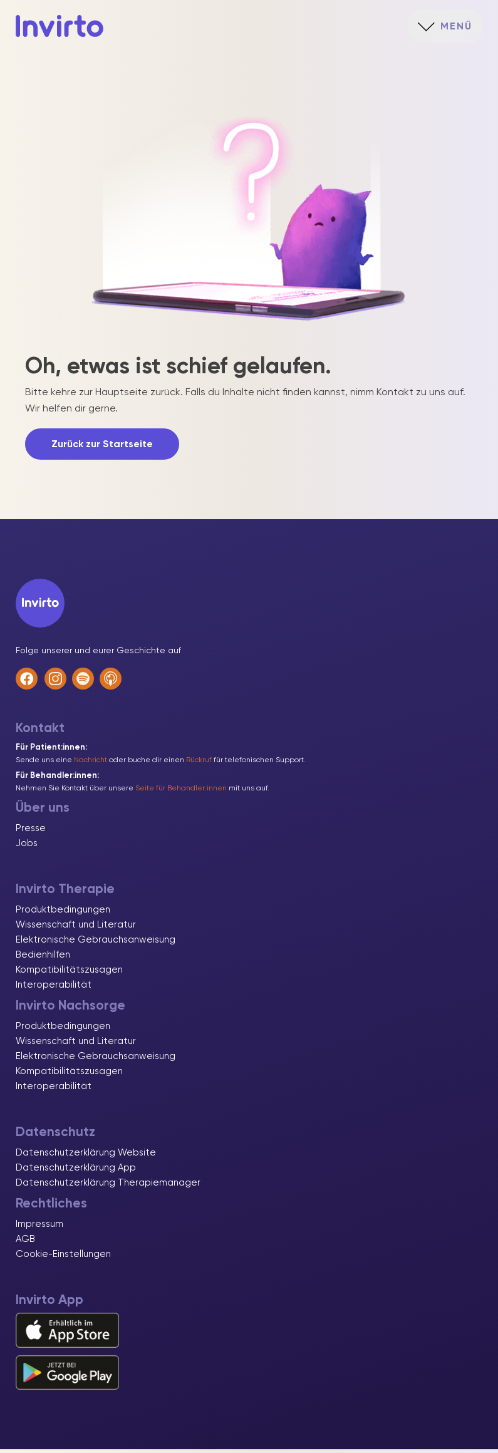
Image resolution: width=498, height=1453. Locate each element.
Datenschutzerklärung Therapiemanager (108, 1186)
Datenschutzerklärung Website (86, 1156)
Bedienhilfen (43, 958)
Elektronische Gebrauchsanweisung (95, 943)
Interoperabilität (53, 988)
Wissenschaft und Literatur (76, 928)
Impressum (39, 1227)
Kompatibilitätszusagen (69, 973)
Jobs (27, 846)
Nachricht (90, 763)
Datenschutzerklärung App (76, 1171)
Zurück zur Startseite (102, 447)
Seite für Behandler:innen (181, 791)
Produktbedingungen (63, 913)
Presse (31, 831)
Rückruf (199, 763)
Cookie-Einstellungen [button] (63, 1257)
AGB (25, 1242)
